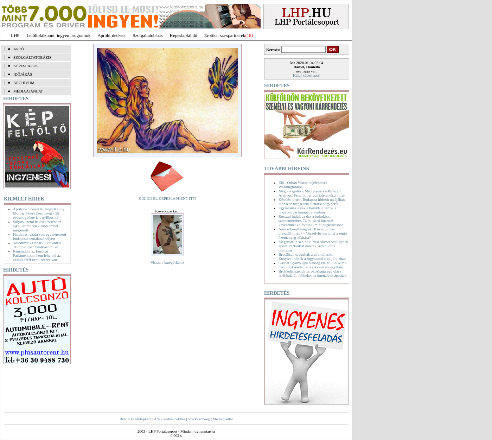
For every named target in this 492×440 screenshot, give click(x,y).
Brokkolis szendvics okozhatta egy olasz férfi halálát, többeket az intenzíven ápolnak (312, 273)
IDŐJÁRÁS (22, 74)
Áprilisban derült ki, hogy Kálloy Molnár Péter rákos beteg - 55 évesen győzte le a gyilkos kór (38, 213)
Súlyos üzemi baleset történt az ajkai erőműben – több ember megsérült (37, 225)
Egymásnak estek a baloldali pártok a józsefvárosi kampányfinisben (307, 210)
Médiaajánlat (223, 419)
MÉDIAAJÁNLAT (28, 91)
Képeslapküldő (183, 35)
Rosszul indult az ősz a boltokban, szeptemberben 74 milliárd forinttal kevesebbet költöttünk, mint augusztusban (311, 220)
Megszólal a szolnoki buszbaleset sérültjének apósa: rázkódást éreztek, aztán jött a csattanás (313, 246)
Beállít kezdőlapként (136, 419)
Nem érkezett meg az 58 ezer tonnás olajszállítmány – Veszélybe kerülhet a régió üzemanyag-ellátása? (313, 233)
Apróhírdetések (111, 35)
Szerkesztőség (199, 419)
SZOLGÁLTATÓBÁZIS (32, 57)
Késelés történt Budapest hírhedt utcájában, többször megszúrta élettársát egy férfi (312, 201)
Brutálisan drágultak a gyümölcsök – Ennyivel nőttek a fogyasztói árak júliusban (312, 256)
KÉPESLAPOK (25, 66)
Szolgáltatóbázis (147, 35)
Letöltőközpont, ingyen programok (59, 35)
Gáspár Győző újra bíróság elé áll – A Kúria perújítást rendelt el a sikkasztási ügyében (312, 265)
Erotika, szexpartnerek (224, 35)
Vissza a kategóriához (167, 262)
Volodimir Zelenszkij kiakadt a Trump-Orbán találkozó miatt (37, 245)
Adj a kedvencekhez (169, 419)
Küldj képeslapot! (307, 75)
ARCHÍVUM (23, 83)
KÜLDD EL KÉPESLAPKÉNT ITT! (167, 198)
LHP (15, 35)
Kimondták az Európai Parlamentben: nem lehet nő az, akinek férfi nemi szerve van (37, 255)
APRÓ (18, 49)
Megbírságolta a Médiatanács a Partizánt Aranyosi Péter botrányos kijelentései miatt (312, 193)
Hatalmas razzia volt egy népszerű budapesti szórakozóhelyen (39, 236)
